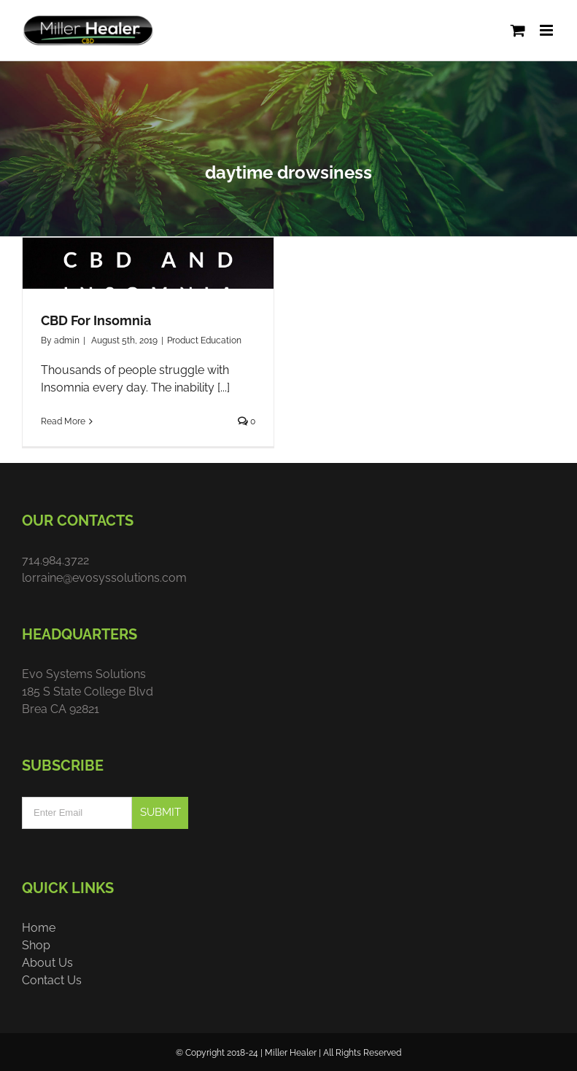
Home (38, 928)
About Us (47, 963)
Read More (63, 421)
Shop (36, 945)
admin (67, 340)
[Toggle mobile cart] (518, 30)
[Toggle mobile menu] (547, 30)
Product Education (204, 340)
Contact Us (52, 980)
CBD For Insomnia (96, 320)
